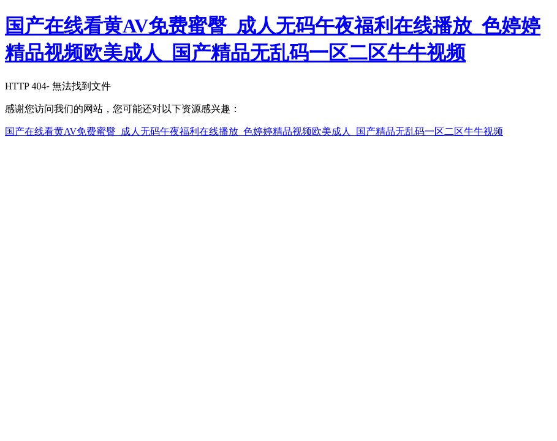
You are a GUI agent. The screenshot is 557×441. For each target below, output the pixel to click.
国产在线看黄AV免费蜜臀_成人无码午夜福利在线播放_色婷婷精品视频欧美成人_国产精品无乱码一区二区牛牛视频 (254, 131)
